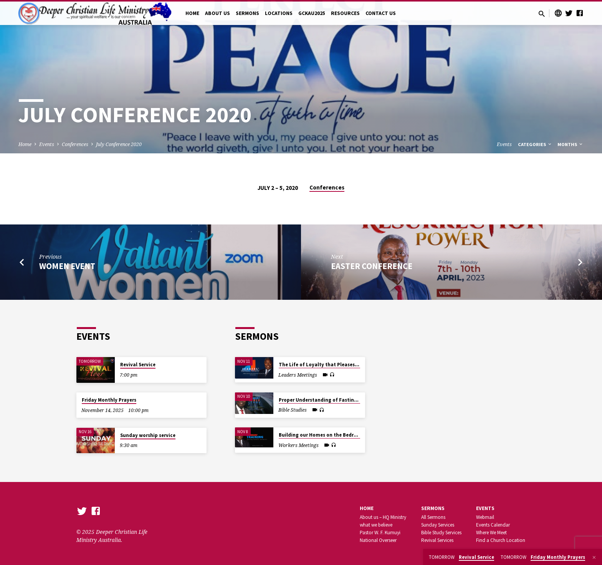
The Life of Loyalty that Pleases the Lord (327, 364)
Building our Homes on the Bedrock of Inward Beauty (341, 435)
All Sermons (433, 517)
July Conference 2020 (119, 144)
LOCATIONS (279, 13)
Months (570, 144)
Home (24, 144)
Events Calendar (493, 525)
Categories (535, 144)
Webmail (485, 517)
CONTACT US (381, 13)
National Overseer (378, 540)
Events (46, 144)
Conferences (75, 144)
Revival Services (437, 540)
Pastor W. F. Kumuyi (380, 532)
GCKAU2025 (311, 13)
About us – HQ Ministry (383, 517)
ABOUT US (217, 13)
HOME (192, 13)
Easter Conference (371, 266)
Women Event (67, 266)
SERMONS (247, 13)
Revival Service (137, 364)
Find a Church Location (500, 540)
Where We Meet (491, 532)
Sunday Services (437, 525)
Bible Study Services (441, 532)
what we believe (376, 525)
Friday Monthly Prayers (109, 400)
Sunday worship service (147, 435)
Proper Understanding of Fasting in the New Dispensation (347, 400)
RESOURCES (345, 13)
